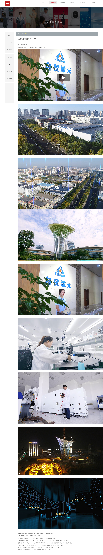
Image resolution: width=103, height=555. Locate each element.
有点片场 (93, 2)
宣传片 (10, 35)
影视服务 (63, 2)
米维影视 (83, 2)
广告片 (10, 42)
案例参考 (9, 79)
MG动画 (10, 57)
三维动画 (9, 50)
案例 (23, 33)
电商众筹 (9, 71)
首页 (43, 2)
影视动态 (73, 2)
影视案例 (53, 2)
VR (10, 64)
